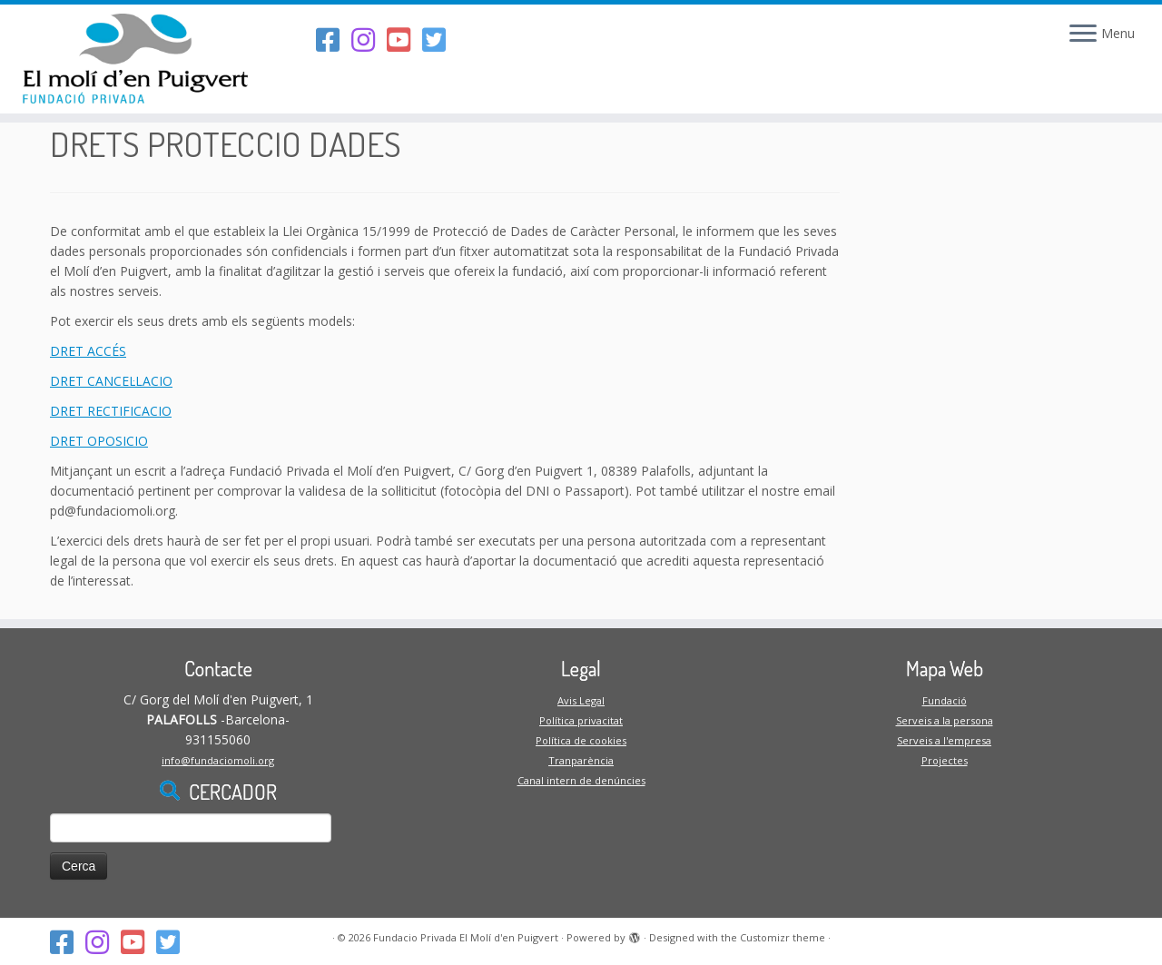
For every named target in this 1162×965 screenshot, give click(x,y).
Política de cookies (581, 740)
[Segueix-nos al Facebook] (333, 39)
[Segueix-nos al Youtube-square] (404, 39)
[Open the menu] (1083, 34)
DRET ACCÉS (88, 350)
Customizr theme (782, 937)
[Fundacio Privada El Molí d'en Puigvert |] (134, 59)
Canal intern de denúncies (581, 780)
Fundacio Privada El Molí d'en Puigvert (465, 937)
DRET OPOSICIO (99, 440)
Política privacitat (581, 720)
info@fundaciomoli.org (218, 760)
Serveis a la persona (944, 720)
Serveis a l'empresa (944, 740)
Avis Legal (581, 700)
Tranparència (581, 760)
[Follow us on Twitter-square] (440, 39)
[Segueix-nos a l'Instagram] (369, 39)
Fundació (944, 700)
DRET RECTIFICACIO (111, 410)
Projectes (944, 760)
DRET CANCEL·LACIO (111, 380)
